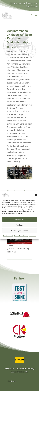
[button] (36, 196)
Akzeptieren (19, 220)
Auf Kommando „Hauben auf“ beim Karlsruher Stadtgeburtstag (19, 36)
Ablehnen (19, 226)
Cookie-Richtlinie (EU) (19, 372)
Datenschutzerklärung (21, 236)
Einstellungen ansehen (19, 231)
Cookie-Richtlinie (8, 236)
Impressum (32, 236)
